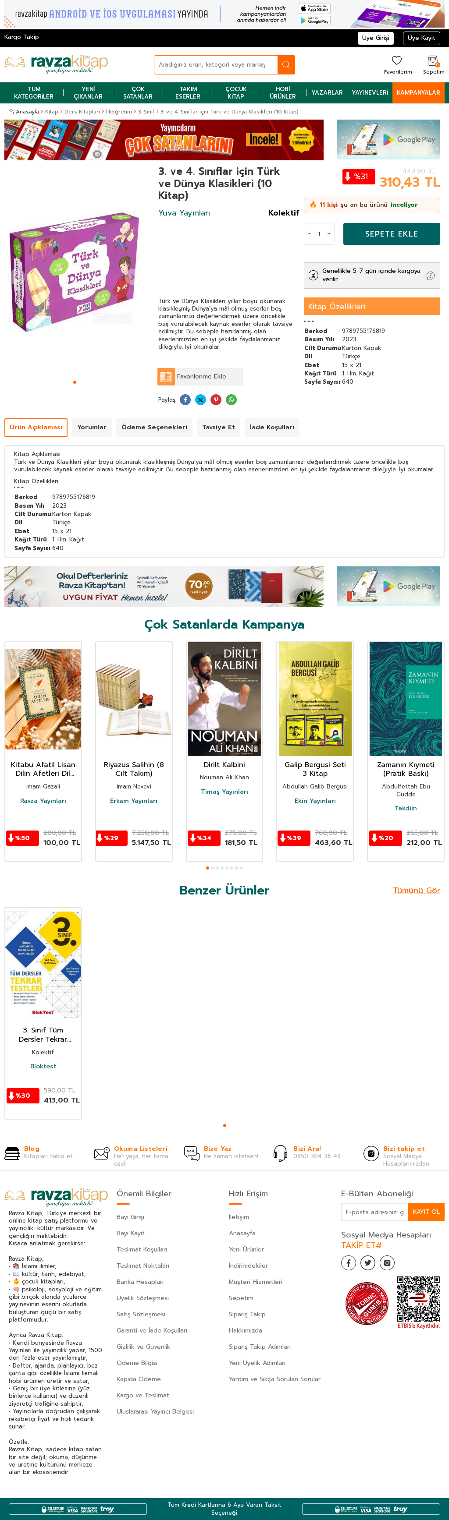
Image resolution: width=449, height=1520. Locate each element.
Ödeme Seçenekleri (154, 427)
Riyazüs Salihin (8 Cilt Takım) (134, 769)
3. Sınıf (146, 111)
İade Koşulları (272, 427)
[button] (74, 382)
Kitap (51, 111)
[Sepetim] (433, 64)
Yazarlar (327, 92)
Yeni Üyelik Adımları (257, 1363)
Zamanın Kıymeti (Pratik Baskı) (406, 769)
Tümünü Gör (416, 890)
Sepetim (241, 1298)
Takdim (406, 809)
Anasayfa (24, 111)
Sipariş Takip (247, 1314)
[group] (74, 271)
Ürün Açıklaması (36, 427)
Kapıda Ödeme (139, 1379)
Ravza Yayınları (43, 801)
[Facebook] (350, 1264)
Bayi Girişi (130, 1217)
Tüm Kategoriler (33, 93)
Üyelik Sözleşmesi (143, 1298)
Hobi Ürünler (283, 93)
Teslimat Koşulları (142, 1249)
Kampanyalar (418, 92)
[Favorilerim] (397, 64)
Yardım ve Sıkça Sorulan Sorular (275, 1379)
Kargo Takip (21, 37)
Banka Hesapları (140, 1282)
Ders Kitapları (82, 111)
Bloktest (43, 1067)
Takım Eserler (187, 93)
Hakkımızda (245, 1330)
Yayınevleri (370, 92)
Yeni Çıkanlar (88, 93)
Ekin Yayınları (315, 801)
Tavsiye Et (218, 427)
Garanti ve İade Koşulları (152, 1330)
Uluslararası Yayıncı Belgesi (155, 1411)
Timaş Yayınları (224, 792)
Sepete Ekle (391, 234)
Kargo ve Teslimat (143, 1395)
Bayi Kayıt (131, 1233)
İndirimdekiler (248, 1265)
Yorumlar (92, 427)
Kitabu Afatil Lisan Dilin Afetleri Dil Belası (43, 769)
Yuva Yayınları (184, 213)
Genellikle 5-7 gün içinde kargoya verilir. (371, 275)
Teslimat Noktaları (143, 1265)
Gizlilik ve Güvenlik (144, 1346)
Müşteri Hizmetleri (255, 1282)
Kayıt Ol (426, 1211)
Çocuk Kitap (236, 93)
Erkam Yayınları (133, 801)
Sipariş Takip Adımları (260, 1346)
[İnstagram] (394, 1264)
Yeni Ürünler (246, 1249)
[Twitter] (372, 1264)
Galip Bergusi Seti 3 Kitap (315, 769)
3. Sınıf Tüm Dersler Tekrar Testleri (43, 1035)
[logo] (56, 65)
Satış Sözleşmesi (141, 1314)
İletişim (239, 1217)
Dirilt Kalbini (224, 765)
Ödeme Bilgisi (137, 1363)
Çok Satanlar (138, 93)
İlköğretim (119, 111)
